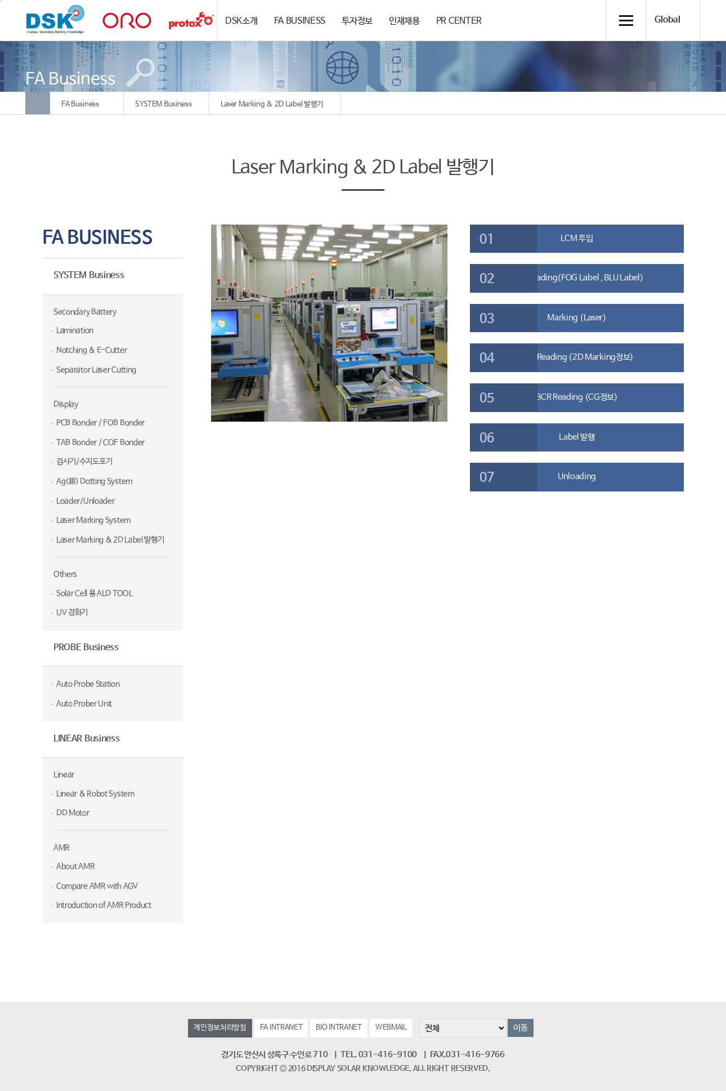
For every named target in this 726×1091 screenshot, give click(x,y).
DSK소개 (241, 21)
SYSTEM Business (163, 104)
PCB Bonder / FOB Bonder (100, 422)
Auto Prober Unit (84, 703)
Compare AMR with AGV (97, 886)
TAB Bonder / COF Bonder (100, 442)
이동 (520, 1027)
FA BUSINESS (300, 21)
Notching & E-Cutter (91, 350)
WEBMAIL (391, 1027)
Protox (191, 20)
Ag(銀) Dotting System (94, 481)
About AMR (75, 866)
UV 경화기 (72, 612)
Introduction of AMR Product (103, 905)
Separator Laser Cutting (96, 369)
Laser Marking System (93, 520)
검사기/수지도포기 (84, 461)
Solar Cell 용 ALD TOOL (94, 593)
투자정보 (357, 21)
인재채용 (404, 21)
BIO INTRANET (338, 1027)
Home (37, 103)
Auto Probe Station (88, 683)
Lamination (74, 330)
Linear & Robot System (95, 793)
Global (667, 20)
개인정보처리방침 (220, 1027)
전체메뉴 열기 (626, 20)
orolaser (126, 20)
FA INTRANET (281, 1027)
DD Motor (72, 812)
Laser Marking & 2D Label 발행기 (272, 104)
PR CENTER (459, 21)
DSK (55, 19)
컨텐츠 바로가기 (0, 0)
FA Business (80, 104)
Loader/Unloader (85, 501)
